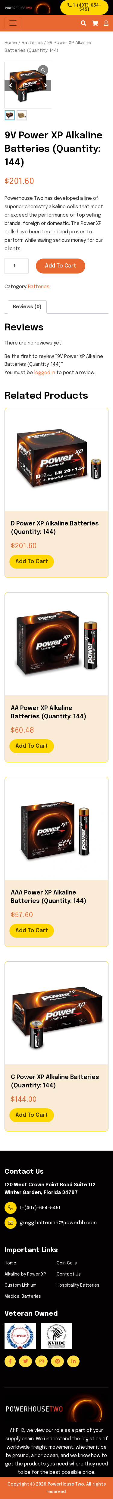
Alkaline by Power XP (25, 1274)
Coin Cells (67, 1263)
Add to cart (60, 266)
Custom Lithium (20, 1285)
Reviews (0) (27, 306)
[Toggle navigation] (13, 23)
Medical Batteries (23, 1296)
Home (11, 42)
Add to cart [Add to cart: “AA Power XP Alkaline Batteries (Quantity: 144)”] (31, 746)
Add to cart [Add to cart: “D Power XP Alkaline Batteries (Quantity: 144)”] (31, 561)
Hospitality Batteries (78, 1285)
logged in (44, 372)
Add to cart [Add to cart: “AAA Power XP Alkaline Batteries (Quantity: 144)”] (31, 930)
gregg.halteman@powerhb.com (58, 1223)
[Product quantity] (17, 266)
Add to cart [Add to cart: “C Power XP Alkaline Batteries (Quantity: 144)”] (31, 1115)
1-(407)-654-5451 (84, 7)
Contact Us (69, 1274)
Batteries (32, 42)
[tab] (27, 307)
